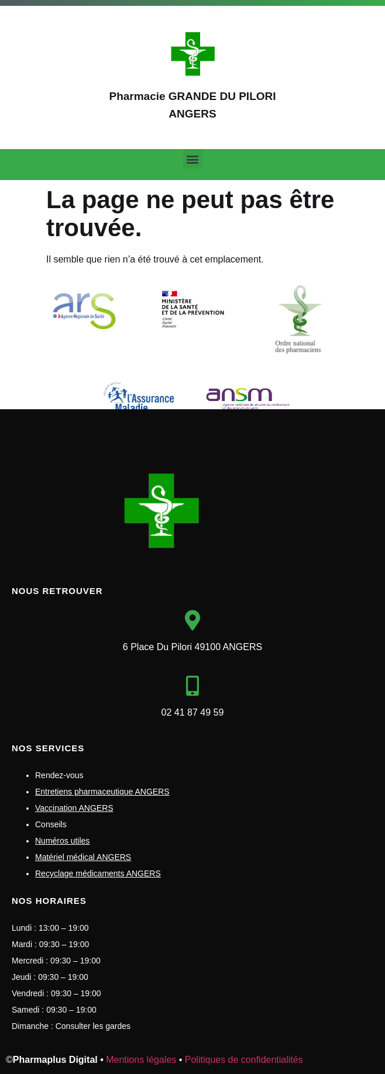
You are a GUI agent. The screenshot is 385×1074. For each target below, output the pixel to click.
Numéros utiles (62, 840)
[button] (192, 158)
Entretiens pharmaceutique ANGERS (102, 791)
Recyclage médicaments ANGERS (98, 873)
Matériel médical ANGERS (83, 857)
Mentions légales (141, 1060)
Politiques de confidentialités (244, 1060)
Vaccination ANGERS (74, 808)
